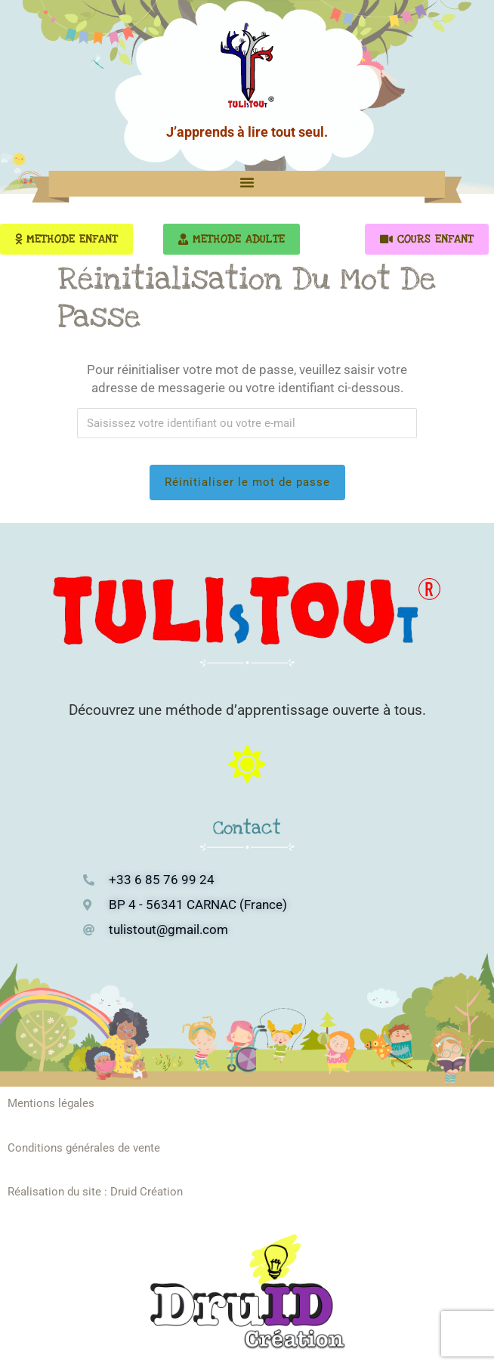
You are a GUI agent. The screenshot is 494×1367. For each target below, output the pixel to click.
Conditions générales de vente (84, 1148)
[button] (247, 182)
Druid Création (146, 1191)
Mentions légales (51, 1103)
